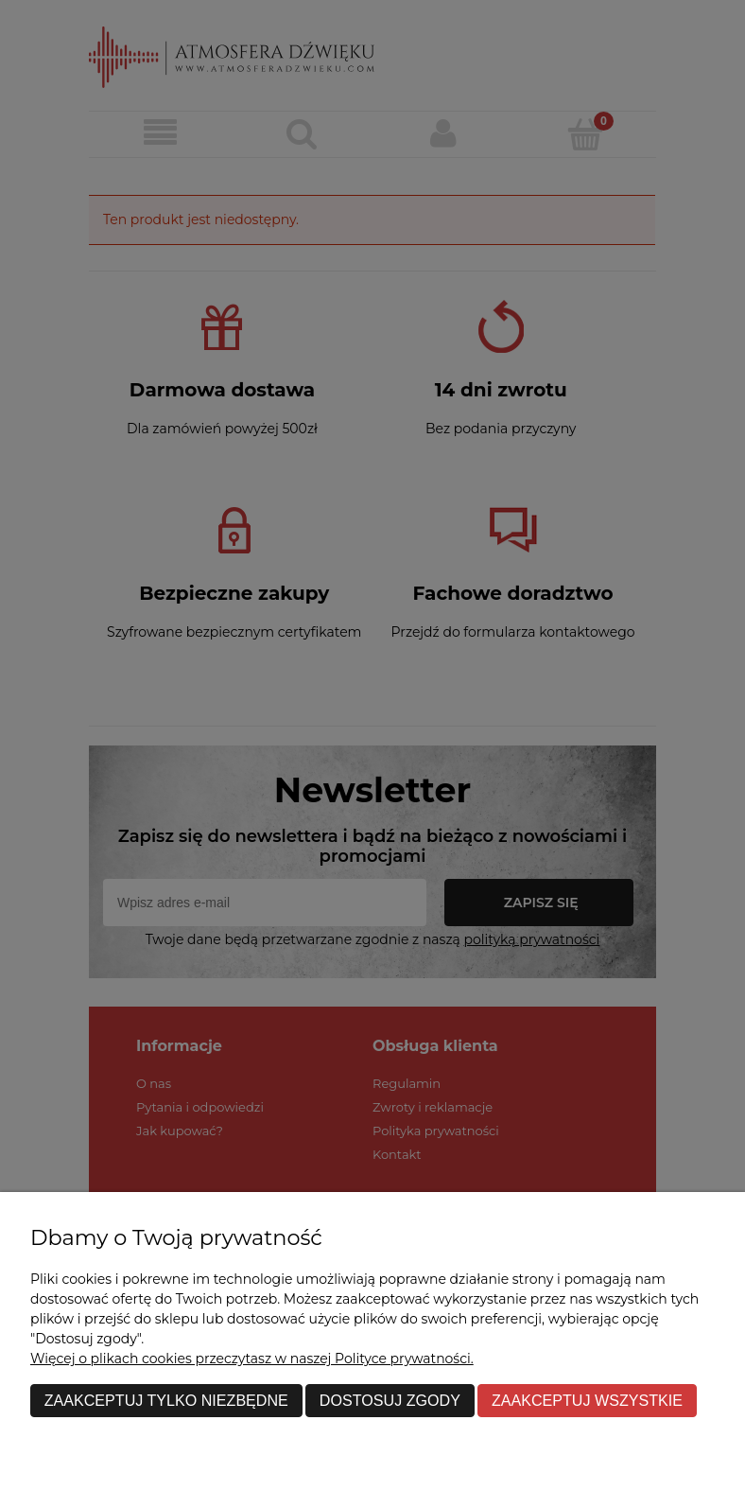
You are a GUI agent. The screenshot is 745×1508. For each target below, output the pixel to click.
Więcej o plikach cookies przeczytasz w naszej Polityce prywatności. (252, 1358)
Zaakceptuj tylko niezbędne (166, 1400)
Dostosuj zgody (390, 1400)
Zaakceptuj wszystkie (587, 1400)
